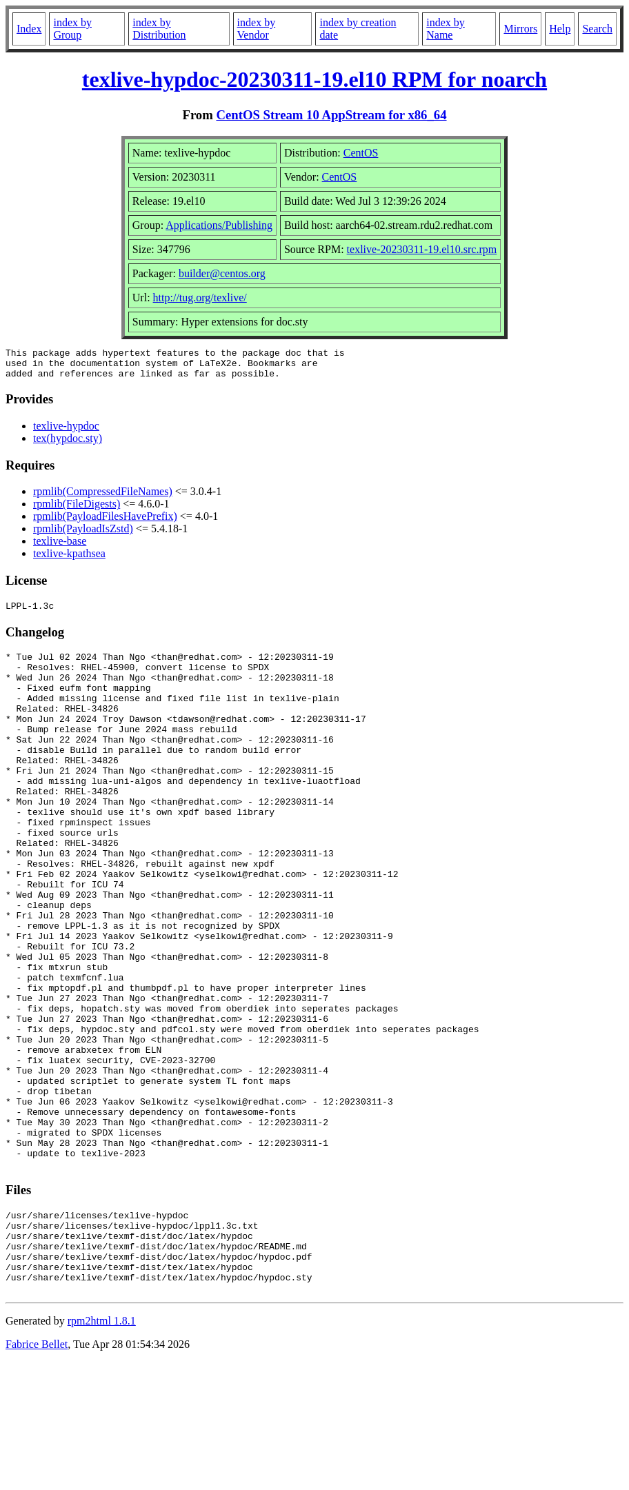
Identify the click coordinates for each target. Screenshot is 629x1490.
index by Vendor (256, 29)
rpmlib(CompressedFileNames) (102, 497)
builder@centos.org (222, 273)
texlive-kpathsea (69, 559)
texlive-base (59, 547)
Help (559, 28)
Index (29, 28)
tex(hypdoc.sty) (67, 444)
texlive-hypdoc (66, 432)
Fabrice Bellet (37, 1472)
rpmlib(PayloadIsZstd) (83, 535)
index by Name (445, 29)
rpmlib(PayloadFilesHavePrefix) (105, 522)
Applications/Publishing (219, 225)
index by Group (72, 29)
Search (597, 28)
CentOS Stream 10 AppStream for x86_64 (331, 115)
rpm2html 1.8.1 (102, 1449)
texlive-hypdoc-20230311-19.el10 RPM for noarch (314, 79)
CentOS (361, 153)
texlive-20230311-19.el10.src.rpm (422, 249)
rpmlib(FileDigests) (76, 510)
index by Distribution (159, 29)
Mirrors (520, 28)
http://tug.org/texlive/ (200, 297)
